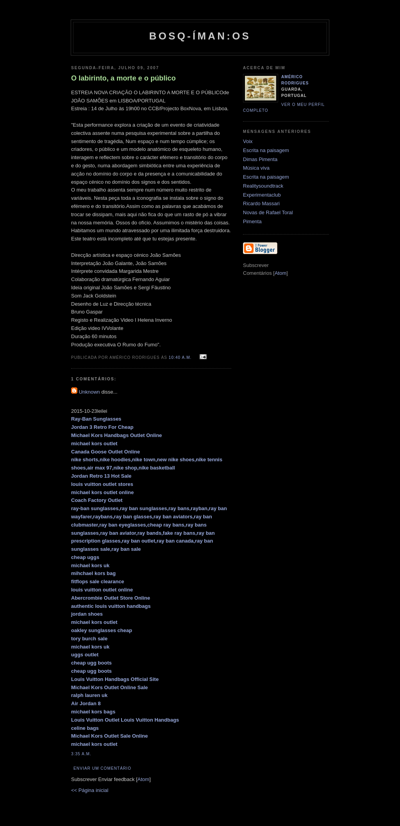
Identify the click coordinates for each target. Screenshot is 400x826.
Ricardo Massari (261, 203)
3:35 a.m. (81, 754)
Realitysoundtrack (263, 186)
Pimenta (252, 221)
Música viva (256, 168)
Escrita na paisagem (266, 150)
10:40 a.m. (181, 357)
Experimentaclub (262, 195)
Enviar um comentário (102, 768)
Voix (248, 141)
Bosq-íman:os (200, 36)
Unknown (89, 392)
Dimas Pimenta (260, 159)
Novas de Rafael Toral (268, 212)
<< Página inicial (89, 790)
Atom (143, 779)
